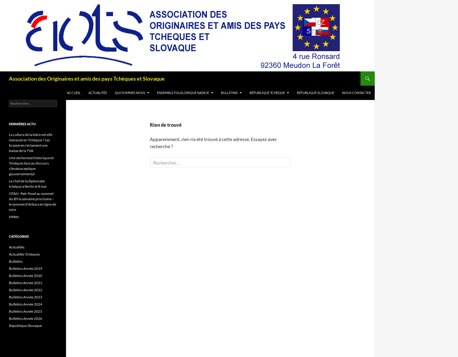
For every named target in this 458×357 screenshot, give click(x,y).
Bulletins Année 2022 (25, 290)
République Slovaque (315, 93)
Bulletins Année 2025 (25, 311)
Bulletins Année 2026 (25, 318)
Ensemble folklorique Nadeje (183, 93)
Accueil (74, 93)
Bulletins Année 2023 (25, 297)
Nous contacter (356, 93)
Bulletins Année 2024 (25, 304)
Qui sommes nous (130, 93)
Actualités (97, 93)
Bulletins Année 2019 (25, 268)
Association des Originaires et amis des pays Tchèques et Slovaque (87, 78)
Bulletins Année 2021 (25, 283)
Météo (14, 216)
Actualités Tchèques (24, 254)
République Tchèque (267, 93)
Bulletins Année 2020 (25, 275)
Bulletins (229, 93)
